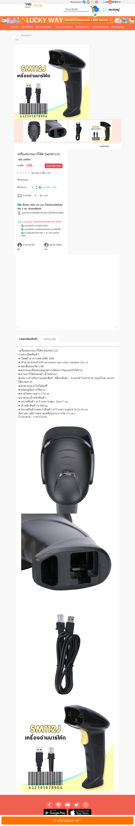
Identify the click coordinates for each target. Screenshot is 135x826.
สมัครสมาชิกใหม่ (44, 26)
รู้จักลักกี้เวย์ (27, 26)
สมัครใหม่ (107, 2)
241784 (26, 156)
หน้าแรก (14, 26)
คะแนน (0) (50, 335)
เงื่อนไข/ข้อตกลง (100, 26)
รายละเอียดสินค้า (28, 335)
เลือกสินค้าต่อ (23, 37)
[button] (42, 323)
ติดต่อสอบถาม (82, 26)
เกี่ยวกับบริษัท (118, 26)
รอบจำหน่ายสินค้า (64, 26)
